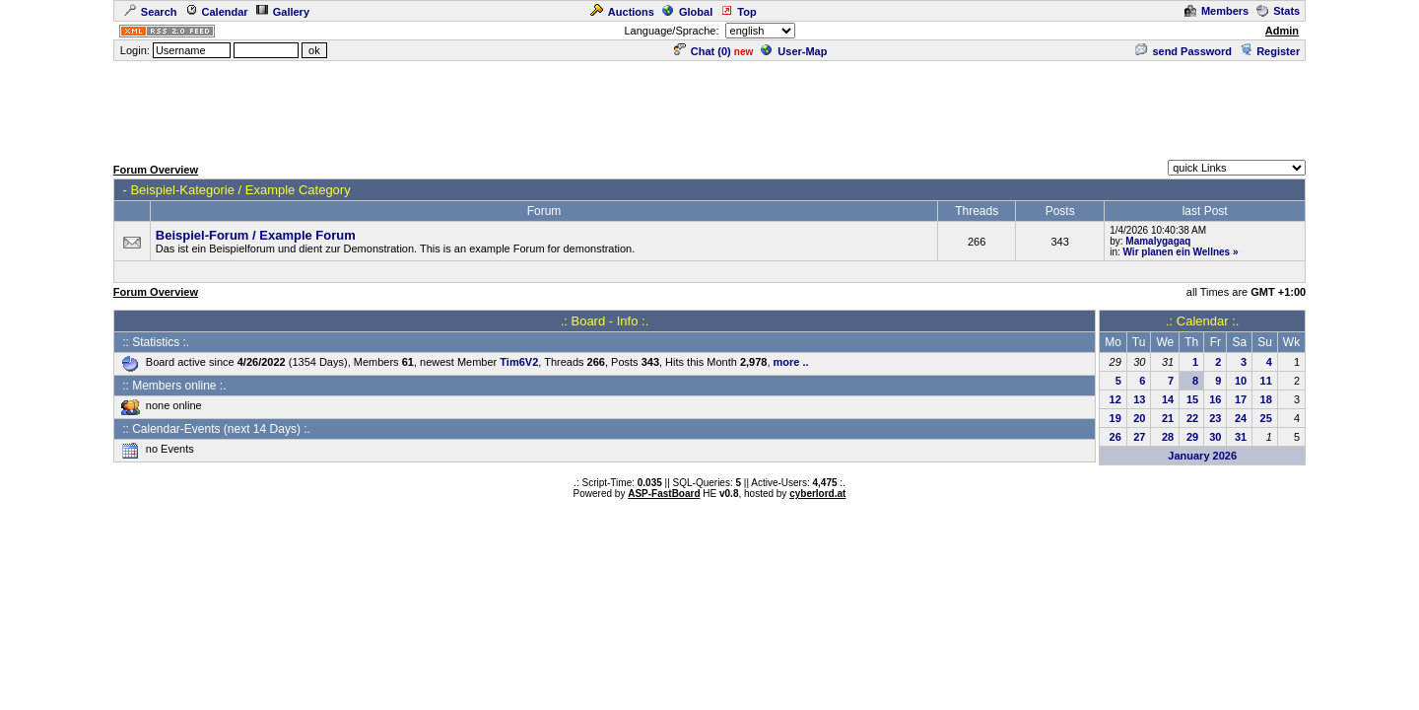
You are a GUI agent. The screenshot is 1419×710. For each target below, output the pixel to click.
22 (1192, 418)
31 (1241, 437)
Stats (1278, 11)
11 (1266, 381)
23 (1215, 418)
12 (1115, 399)
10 (1241, 381)
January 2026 (1202, 456)
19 (1115, 418)
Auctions (622, 12)
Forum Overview (155, 170)
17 (1241, 399)
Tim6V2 (519, 362)
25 (1266, 418)
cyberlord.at (817, 493)
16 (1215, 399)
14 (1168, 399)
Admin (1282, 30)
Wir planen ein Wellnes (1177, 252)
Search (150, 12)
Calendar (216, 12)
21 (1168, 418)
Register (1270, 51)
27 (1139, 437)
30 (1215, 437)
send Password (1183, 51)
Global (687, 12)
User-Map (794, 51)
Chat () (702, 51)
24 (1241, 418)
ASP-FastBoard (664, 493)
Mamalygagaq (1157, 241)
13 (1139, 399)
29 (1192, 437)
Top (738, 12)
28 (1168, 437)
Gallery (282, 12)
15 (1192, 399)
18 (1266, 399)
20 (1139, 418)
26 (1115, 437)
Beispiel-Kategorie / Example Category (240, 189)
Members (1216, 11)
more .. (791, 362)
